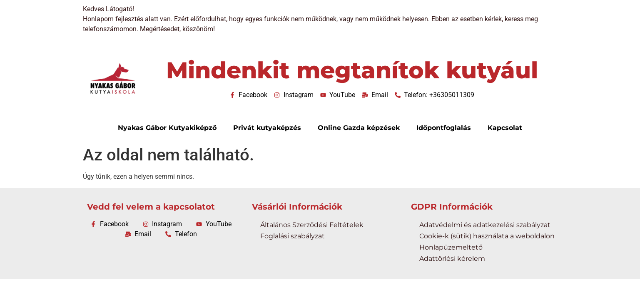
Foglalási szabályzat (292, 236)
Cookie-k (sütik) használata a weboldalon (487, 236)
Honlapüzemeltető (451, 247)
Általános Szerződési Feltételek (312, 225)
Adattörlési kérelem (452, 258)
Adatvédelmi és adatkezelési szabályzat (484, 225)
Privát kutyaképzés (267, 128)
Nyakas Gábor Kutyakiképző (167, 128)
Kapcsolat (505, 128)
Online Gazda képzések (359, 128)
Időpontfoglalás (443, 128)
